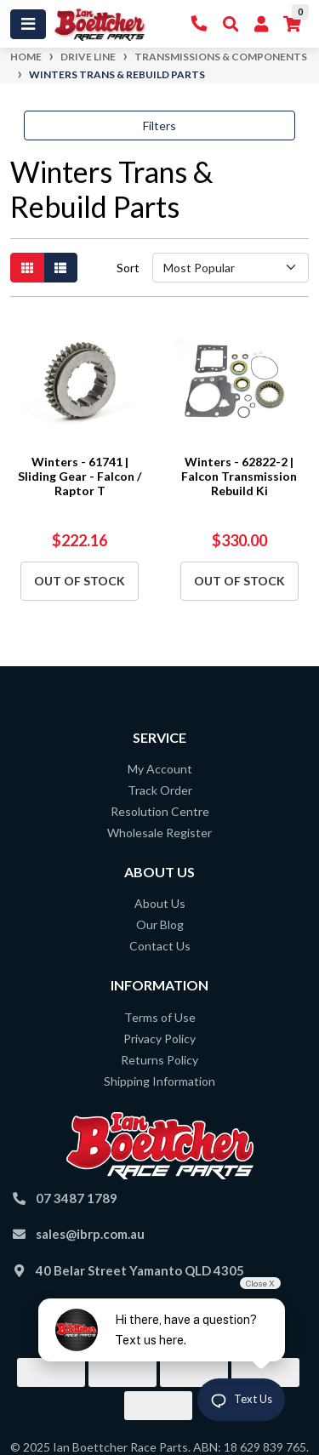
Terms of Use (160, 1017)
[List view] (60, 267)
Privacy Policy (159, 1038)
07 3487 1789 (76, 1198)
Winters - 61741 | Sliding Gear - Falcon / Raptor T (79, 476)
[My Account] (261, 24)
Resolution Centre (160, 811)
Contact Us (160, 946)
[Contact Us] (199, 24)
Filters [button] (159, 125)
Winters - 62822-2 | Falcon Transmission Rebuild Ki (239, 476)
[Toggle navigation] (28, 24)
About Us (159, 903)
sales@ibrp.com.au (90, 1233)
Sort (128, 267)
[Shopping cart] (292, 24)
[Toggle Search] (231, 24)
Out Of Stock (79, 580)
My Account (160, 769)
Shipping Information (159, 1081)
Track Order (160, 790)
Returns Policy (159, 1060)
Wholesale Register (159, 832)
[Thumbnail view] (27, 267)
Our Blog (160, 924)
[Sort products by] (230, 267)
